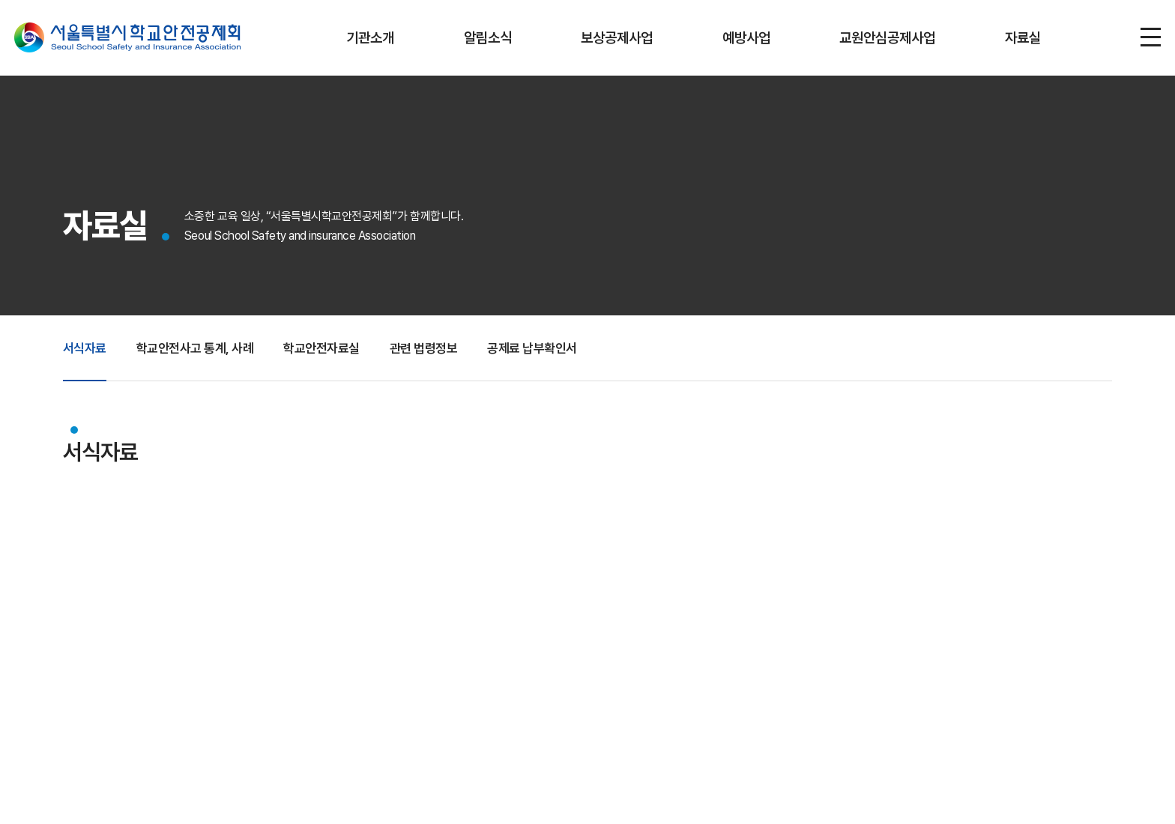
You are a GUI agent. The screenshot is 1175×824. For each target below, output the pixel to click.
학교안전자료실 (334, 356)
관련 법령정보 (441, 356)
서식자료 (86, 356)
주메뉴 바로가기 (0, 0)
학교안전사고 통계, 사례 (201, 356)
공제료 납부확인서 (554, 356)
